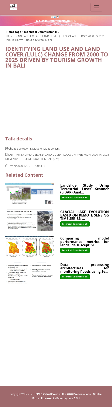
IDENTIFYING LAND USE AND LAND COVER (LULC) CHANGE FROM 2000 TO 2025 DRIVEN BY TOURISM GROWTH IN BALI (55, 38)
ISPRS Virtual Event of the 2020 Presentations (63, 394)
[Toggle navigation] (96, 7)
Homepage (13, 31)
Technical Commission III (41, 31)
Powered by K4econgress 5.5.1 (60, 398)
